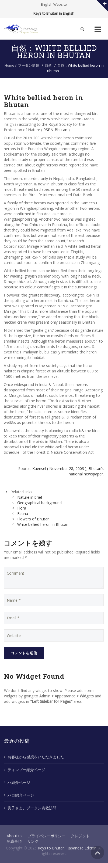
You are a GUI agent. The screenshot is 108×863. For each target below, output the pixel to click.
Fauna (22, 513)
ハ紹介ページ (19, 782)
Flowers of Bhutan (33, 518)
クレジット (80, 835)
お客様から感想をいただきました (36, 756)
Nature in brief (29, 497)
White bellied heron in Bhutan (42, 524)
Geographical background (39, 502)
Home (9, 65)
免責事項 (14, 841)
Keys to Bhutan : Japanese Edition (67, 848)
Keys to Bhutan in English (53, 13)
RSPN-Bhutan (55, 129)
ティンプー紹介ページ (26, 769)
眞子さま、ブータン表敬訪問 (32, 807)
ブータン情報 (28, 65)
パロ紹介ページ (21, 795)
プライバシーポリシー (46, 835)
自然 (48, 65)
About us (14, 835)
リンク (33, 841)
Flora (21, 508)
